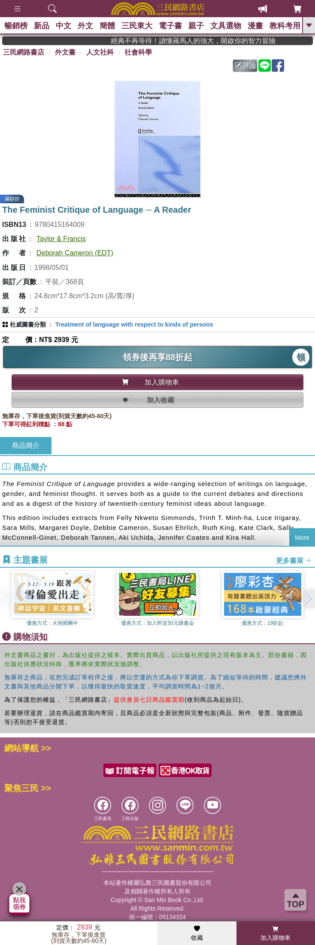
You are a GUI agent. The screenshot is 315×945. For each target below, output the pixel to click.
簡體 (107, 25)
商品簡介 (25, 445)
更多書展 (294, 560)
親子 (196, 25)
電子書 (170, 25)
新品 (41, 25)
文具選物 (225, 25)
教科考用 (285, 25)
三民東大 (136, 25)
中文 (63, 25)
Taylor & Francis (61, 238)
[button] (308, 598)
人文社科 (100, 52)
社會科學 (138, 52)
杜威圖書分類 (28, 324)
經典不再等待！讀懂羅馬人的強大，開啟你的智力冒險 (205, 40)
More (302, 537)
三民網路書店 (23, 52)
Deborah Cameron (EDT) (74, 253)
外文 (85, 25)
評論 (245, 65)
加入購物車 (275, 933)
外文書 (65, 52)
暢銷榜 (15, 25)
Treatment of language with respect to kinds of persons (134, 324)
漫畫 (255, 25)
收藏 (197, 933)
